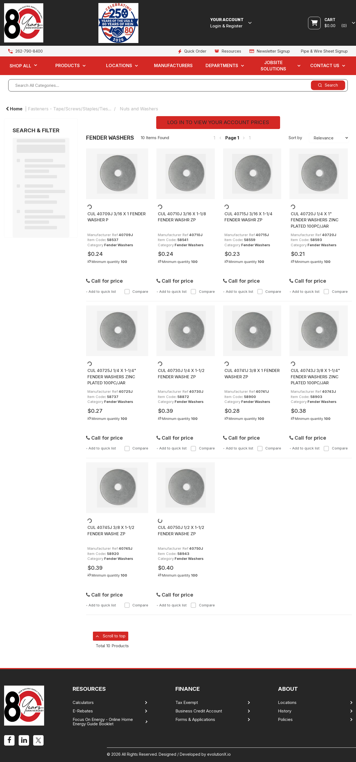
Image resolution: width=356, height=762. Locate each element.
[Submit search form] (328, 85)
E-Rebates (83, 711)
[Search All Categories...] (178, 85)
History (284, 711)
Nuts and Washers (139, 108)
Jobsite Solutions (273, 65)
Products (67, 65)
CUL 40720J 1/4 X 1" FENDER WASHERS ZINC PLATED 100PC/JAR (314, 220)
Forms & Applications (195, 719)
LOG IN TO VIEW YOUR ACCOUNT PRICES (218, 122)
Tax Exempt (186, 702)
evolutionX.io (219, 754)
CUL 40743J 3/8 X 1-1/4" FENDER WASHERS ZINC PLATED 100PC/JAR (315, 376)
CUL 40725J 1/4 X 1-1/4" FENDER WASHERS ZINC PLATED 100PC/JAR (111, 376)
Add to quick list (101, 291)
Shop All (20, 65)
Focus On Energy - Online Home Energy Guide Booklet (103, 721)
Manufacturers (173, 65)
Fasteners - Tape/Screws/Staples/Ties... (69, 108)
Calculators (83, 702)
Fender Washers (118, 245)
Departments (222, 65)
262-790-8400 (29, 51)
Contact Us (324, 65)
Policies (285, 719)
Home (14, 108)
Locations (119, 65)
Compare (136, 291)
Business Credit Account (198, 711)
